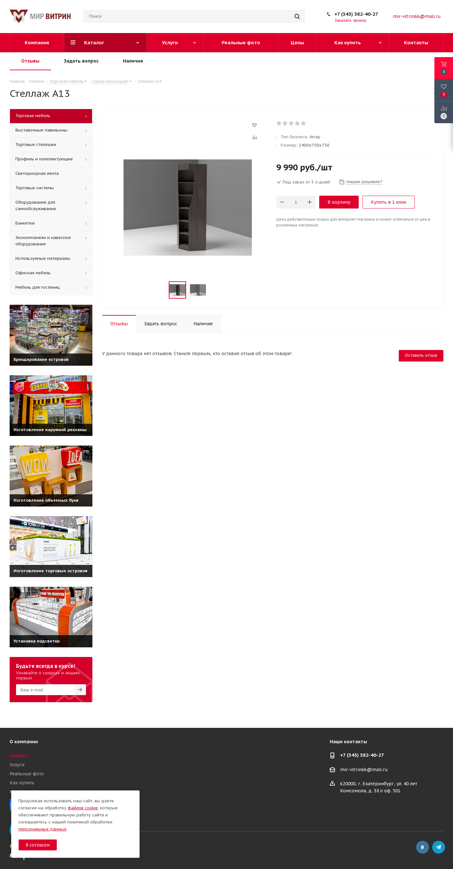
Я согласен (38, 845)
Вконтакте (422, 847)
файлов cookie (83, 808)
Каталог (19, 756)
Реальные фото (27, 774)
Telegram (438, 847)
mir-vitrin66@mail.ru (417, 16)
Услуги (17, 765)
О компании (24, 742)
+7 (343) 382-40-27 (356, 14)
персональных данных (42, 829)
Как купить (22, 783)
